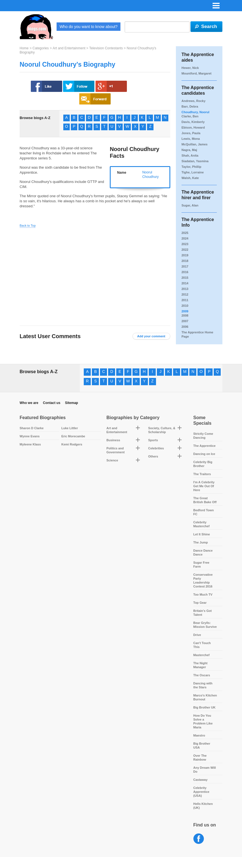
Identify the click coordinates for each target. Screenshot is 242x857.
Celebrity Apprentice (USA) (201, 791)
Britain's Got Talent (202, 612)
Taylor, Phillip (191, 166)
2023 (185, 244)
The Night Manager (200, 665)
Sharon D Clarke (32, 428)
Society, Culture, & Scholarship (161, 430)
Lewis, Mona (191, 138)
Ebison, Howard (193, 127)
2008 (185, 315)
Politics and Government (115, 450)
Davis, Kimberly (193, 122)
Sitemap (71, 403)
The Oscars (201, 675)
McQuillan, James (195, 144)
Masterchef (201, 655)
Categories (40, 48)
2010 (185, 305)
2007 (185, 321)
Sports (153, 440)
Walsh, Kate (190, 178)
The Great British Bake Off (205, 500)
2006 (185, 326)
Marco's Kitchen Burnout (205, 697)
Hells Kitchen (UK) (203, 805)
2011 (185, 300)
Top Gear (199, 602)
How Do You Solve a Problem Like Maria (203, 721)
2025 (185, 232)
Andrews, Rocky (194, 101)
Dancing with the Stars (202, 685)
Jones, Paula (191, 133)
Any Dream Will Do (204, 769)
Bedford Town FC (203, 512)
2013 (185, 289)
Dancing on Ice (204, 454)
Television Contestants (106, 48)
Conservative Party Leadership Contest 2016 (203, 580)
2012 (185, 294)
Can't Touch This (202, 645)
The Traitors (202, 474)
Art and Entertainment (69, 48)
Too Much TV (202, 594)
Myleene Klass (30, 444)
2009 (185, 311)
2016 (185, 272)
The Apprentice (204, 445)
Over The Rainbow (200, 757)
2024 (185, 238)
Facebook (198, 838)
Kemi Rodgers (71, 444)
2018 (185, 261)
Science (112, 460)
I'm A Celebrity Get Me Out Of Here (204, 486)
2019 (185, 255)
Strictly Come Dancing (203, 435)
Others (153, 456)
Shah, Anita (190, 155)
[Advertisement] (72, 272)
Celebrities (156, 448)
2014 (185, 283)
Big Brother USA (201, 745)
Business (113, 440)
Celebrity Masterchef (201, 524)
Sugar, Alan (190, 205)
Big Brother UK (204, 707)
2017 (185, 266)
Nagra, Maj (189, 150)
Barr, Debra (190, 106)
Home (24, 48)
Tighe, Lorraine (193, 172)
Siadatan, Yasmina (195, 161)
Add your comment (151, 336)
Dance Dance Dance (203, 552)
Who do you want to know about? (89, 26)
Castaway (200, 779)
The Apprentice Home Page (197, 334)
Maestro (199, 735)
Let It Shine (201, 534)
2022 (185, 249)
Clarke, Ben (190, 116)
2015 (185, 277)
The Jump (200, 542)
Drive (197, 635)
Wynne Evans (29, 436)
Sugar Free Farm (201, 564)
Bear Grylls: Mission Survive (205, 624)
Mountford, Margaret (196, 73)
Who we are (29, 403)
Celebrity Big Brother (202, 464)
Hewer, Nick (190, 67)
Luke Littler (69, 428)
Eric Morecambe (73, 436)
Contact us (51, 403)
